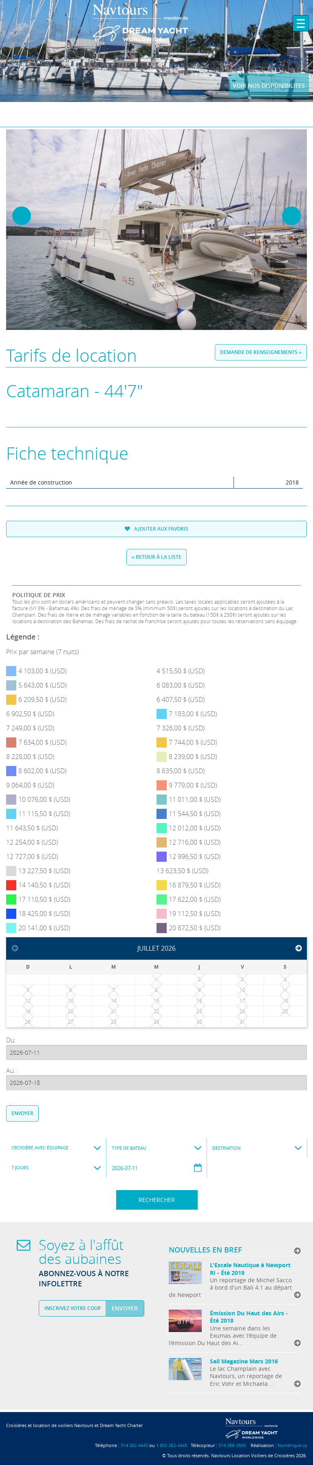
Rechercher (157, 1200)
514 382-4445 (134, 1445)
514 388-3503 (232, 1445)
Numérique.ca (292, 1445)
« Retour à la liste (156, 556)
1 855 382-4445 (171, 1445)
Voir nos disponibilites (269, 85)
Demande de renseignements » (261, 352)
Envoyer (22, 1113)
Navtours (157, 22)
